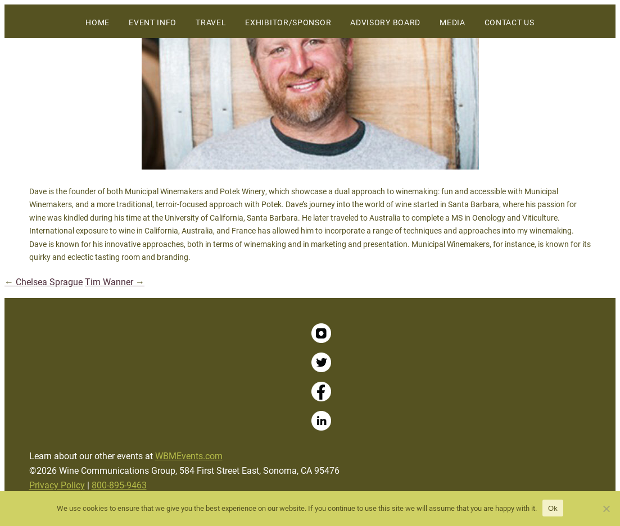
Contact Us (510, 22)
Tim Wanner (114, 281)
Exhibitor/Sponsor (288, 22)
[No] (606, 508)
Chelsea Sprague (43, 281)
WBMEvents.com (189, 455)
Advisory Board (385, 22)
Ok (553, 508)
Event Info (153, 22)
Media (452, 22)
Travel (211, 22)
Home (97, 22)
